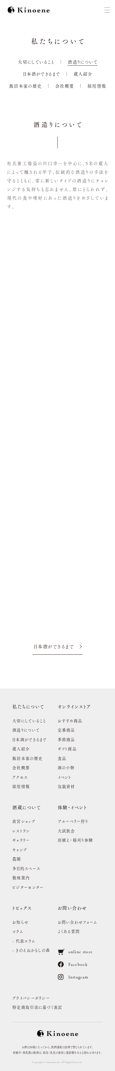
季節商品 (66, 739)
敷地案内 (21, 877)
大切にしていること (36, 61)
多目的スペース (26, 868)
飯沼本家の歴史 (25, 85)
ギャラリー (21, 840)
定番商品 (66, 730)
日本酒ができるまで (41, 73)
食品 (62, 758)
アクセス (20, 777)
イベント (64, 777)
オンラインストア (74, 706)
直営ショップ (23, 821)
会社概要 (64, 85)
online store (75, 951)
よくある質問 (69, 931)
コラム (17, 931)
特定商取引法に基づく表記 (37, 1007)
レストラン (21, 830)
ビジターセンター (28, 887)
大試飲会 (66, 830)
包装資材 (66, 786)
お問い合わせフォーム (78, 922)
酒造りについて (83, 61)
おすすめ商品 (70, 720)
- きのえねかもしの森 (31, 950)
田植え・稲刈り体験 (75, 840)
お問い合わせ (72, 908)
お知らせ (20, 922)
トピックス (22, 908)
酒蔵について (26, 807)
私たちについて (28, 706)
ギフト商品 (67, 748)
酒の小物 (66, 767)
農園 (16, 858)
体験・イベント (72, 807)
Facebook (73, 964)
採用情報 (96, 85)
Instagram (73, 977)
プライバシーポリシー (31, 998)
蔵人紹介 (83, 73)
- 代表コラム (23, 940)
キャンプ (19, 849)
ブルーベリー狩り (73, 821)
